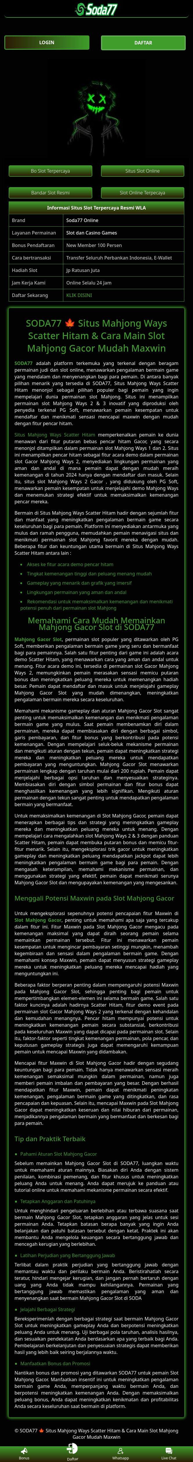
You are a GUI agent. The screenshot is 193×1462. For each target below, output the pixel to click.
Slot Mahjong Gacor (38, 920)
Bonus (24, 1454)
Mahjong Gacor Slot (38, 639)
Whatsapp (120, 1454)
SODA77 (24, 363)
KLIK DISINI (79, 295)
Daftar (72, 1454)
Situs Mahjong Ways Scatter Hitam (55, 435)
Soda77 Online (82, 220)
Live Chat (168, 1454)
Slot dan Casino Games (91, 233)
